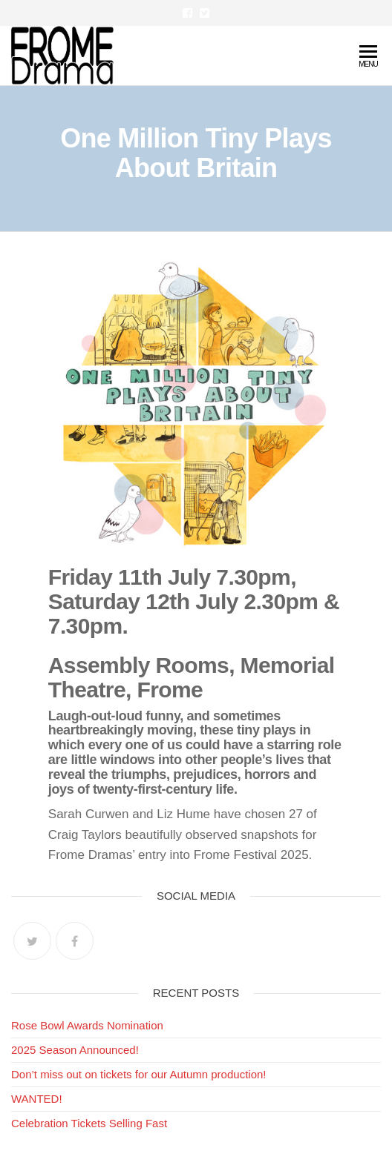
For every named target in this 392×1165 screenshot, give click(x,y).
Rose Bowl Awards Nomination (87, 1025)
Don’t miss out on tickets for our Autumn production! (139, 1074)
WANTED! (36, 1098)
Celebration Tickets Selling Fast (89, 1123)
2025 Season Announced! (75, 1049)
